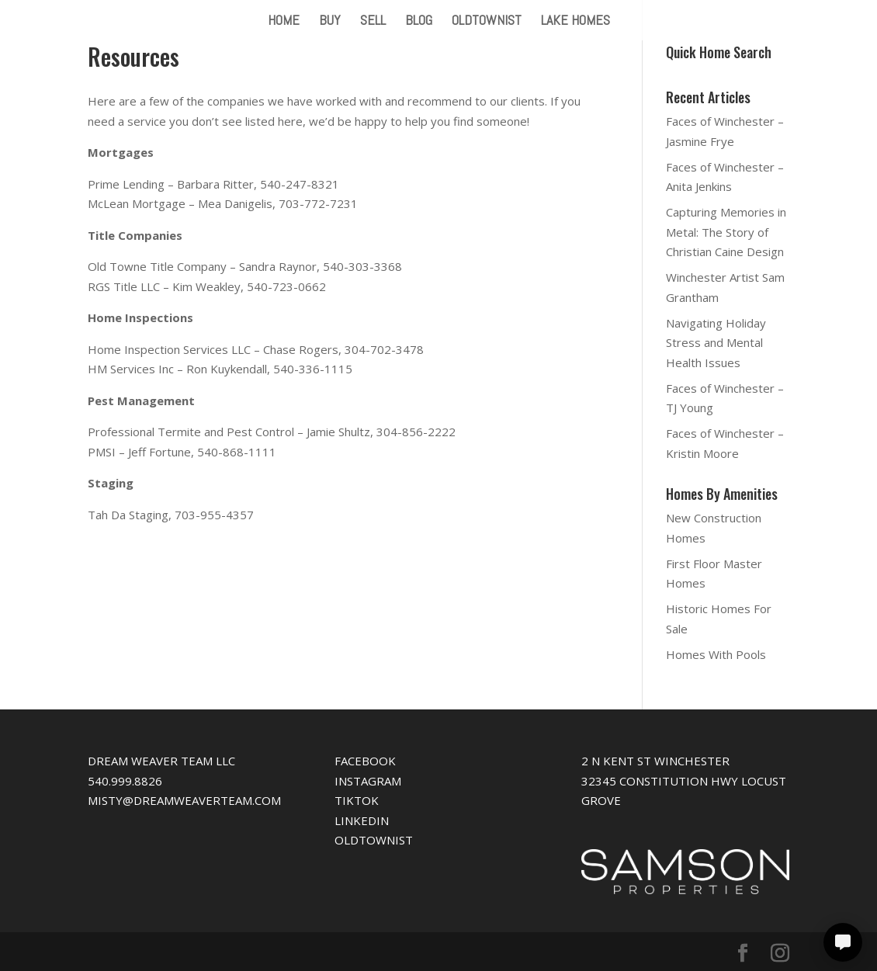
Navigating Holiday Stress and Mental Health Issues (716, 342)
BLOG (418, 22)
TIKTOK (357, 800)
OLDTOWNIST (487, 22)
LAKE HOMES (575, 22)
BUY (330, 22)
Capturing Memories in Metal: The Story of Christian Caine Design (726, 231)
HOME (284, 22)
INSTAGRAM (368, 781)
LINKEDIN (362, 820)
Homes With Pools (716, 654)
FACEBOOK (365, 760)
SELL (373, 22)
